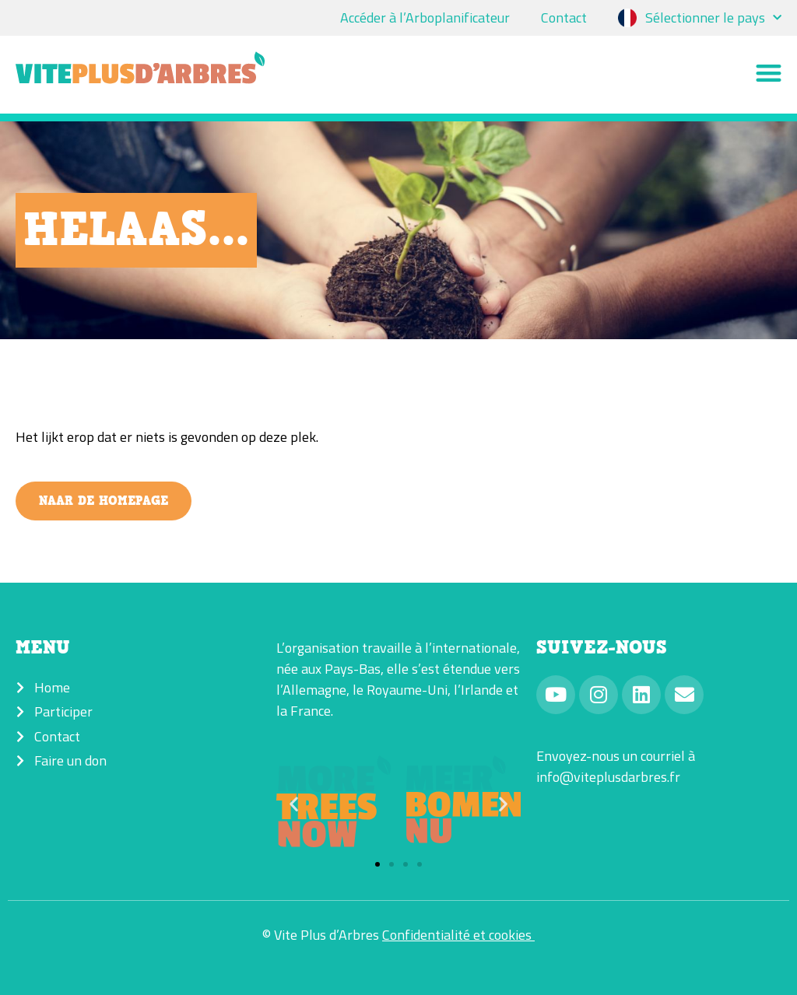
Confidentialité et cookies (458, 934)
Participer (63, 711)
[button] (769, 75)
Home (52, 687)
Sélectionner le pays (713, 18)
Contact (564, 17)
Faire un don (70, 760)
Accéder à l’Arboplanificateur (425, 17)
